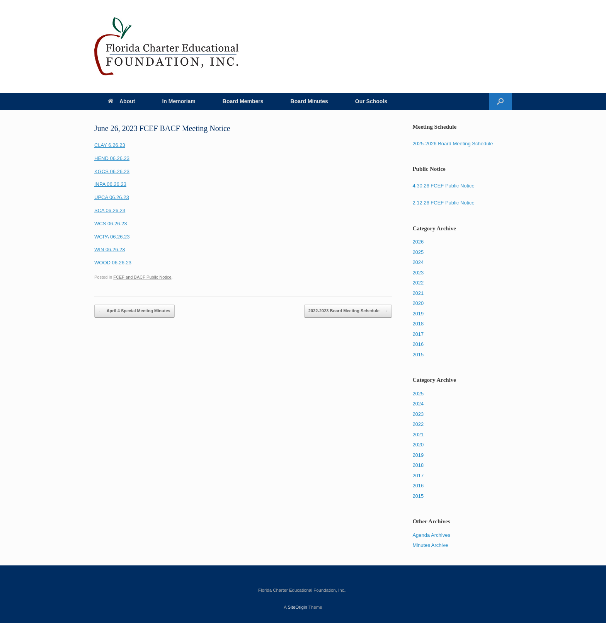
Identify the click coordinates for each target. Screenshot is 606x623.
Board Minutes (309, 101)
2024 (418, 262)
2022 (418, 283)
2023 (418, 273)
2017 (418, 334)
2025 (418, 252)
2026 (418, 242)
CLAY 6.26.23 (109, 145)
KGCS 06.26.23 (111, 171)
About (121, 101)
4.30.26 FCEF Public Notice (443, 186)
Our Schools (371, 101)
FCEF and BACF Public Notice (142, 277)
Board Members (243, 101)
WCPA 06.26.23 (112, 237)
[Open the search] (500, 101)
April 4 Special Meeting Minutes (134, 311)
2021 (418, 293)
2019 (418, 314)
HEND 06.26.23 (111, 158)
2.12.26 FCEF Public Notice (443, 203)
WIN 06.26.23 (109, 249)
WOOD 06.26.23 (112, 263)
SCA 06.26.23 (109, 210)
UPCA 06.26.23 (111, 197)
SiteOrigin (297, 607)
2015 (418, 354)
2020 (418, 303)
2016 (418, 344)
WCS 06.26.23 (110, 223)
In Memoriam (178, 101)
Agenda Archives (431, 535)
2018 (418, 324)
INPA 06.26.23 (110, 184)
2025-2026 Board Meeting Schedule (452, 143)
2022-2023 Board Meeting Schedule (348, 311)
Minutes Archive (430, 545)
